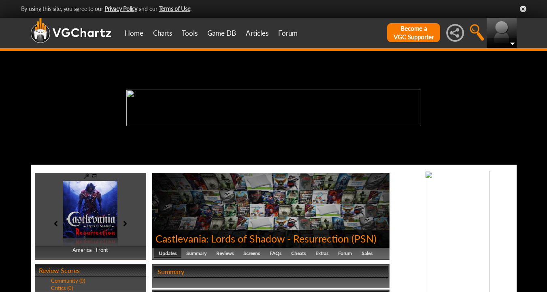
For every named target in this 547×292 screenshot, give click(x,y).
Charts (162, 33)
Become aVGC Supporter (414, 33)
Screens (251, 253)
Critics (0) (62, 288)
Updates (168, 253)
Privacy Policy (120, 8)
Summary (196, 253)
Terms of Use (174, 8)
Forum (288, 33)
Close (523, 9)
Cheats (298, 253)
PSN (364, 238)
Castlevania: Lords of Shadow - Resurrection (252, 238)
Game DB (221, 33)
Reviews (225, 253)
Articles (257, 33)
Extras (321, 253)
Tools (190, 33)
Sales (367, 253)
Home (134, 33)
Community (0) (68, 280)
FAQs (275, 253)
